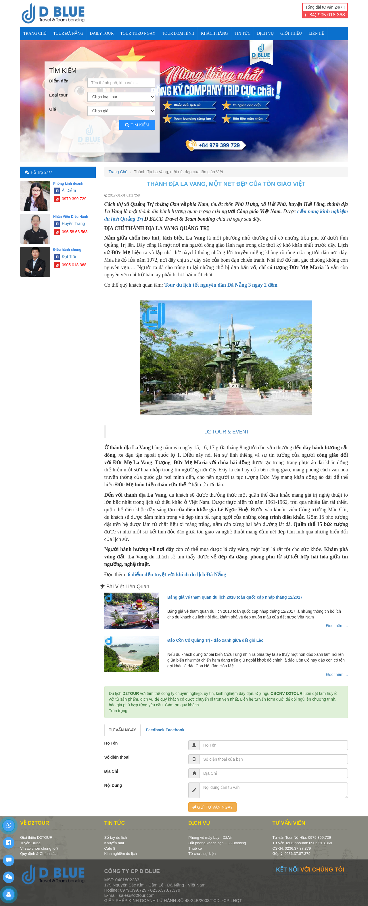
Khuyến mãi (114, 843)
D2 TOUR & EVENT (226, 432)
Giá (52, 109)
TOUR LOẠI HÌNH (178, 33)
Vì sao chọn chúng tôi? (39, 848)
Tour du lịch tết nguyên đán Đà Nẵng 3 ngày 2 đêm (220, 285)
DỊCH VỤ (265, 33)
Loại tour (58, 94)
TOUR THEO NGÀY (137, 33)
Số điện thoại (117, 757)
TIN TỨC (242, 33)
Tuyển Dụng (30, 843)
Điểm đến (58, 80)
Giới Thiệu (291, 33)
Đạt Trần (65, 256)
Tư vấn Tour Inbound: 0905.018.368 (302, 843)
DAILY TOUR (102, 33)
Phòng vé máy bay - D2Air (210, 837)
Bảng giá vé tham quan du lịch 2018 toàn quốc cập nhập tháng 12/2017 (234, 597)
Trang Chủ (35, 33)
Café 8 (109, 848)
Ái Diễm (65, 190)
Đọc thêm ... (337, 625)
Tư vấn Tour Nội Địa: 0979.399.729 (302, 837)
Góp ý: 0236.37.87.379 (291, 853)
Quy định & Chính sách (39, 853)
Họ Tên (111, 743)
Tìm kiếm (137, 124)
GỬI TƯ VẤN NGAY (212, 807)
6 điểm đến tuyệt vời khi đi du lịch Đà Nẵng (177, 574)
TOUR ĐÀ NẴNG (68, 33)
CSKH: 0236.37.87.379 (292, 848)
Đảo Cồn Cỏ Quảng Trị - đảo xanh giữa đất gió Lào (215, 640)
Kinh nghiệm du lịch (120, 853)
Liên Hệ (316, 33)
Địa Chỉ (111, 771)
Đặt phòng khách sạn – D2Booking (217, 843)
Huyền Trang (69, 223)
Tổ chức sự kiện (202, 853)
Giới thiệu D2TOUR (36, 837)
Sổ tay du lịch (115, 837)
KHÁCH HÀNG (214, 33)
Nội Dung (113, 785)
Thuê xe (195, 848)
